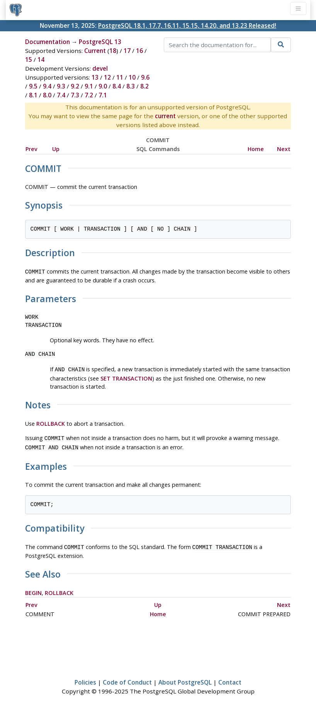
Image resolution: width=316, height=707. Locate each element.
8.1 (33, 95)
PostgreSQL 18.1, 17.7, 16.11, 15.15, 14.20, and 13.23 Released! (187, 25)
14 (40, 59)
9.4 (47, 86)
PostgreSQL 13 (100, 42)
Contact (229, 678)
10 (132, 77)
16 (139, 50)
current (165, 116)
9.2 (75, 86)
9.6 (145, 77)
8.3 (130, 86)
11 (119, 77)
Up (55, 149)
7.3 (75, 95)
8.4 (116, 86)
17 (127, 50)
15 (28, 59)
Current (95, 50)
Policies (85, 678)
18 (112, 50)
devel (100, 68)
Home (256, 149)
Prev (31, 149)
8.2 (144, 86)
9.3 (61, 86)
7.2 (89, 95)
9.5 (33, 86)
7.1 (103, 95)
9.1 (89, 86)
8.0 (47, 95)
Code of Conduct (127, 678)
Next (284, 149)
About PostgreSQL (185, 678)
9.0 (103, 86)
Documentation (47, 42)
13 (95, 77)
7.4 (61, 95)
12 (107, 77)
